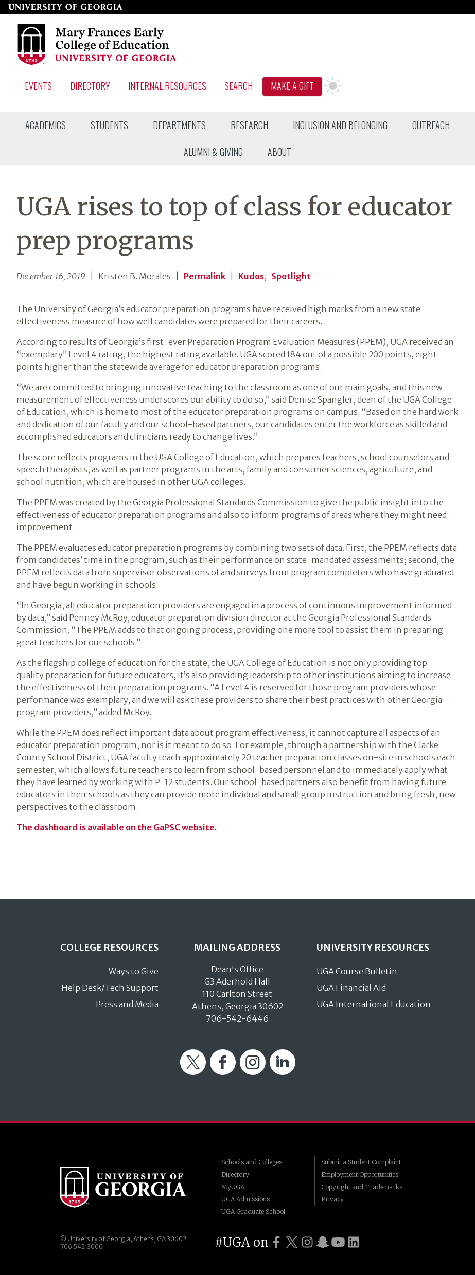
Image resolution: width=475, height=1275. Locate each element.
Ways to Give (134, 971)
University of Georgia (129, 1187)
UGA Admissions (245, 1199)
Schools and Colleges (251, 1162)
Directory (90, 86)
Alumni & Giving (213, 151)
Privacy (332, 1199)
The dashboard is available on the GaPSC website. (116, 827)
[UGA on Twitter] (292, 1242)
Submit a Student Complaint (361, 1162)
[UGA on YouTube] (338, 1242)
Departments (179, 125)
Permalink (204, 276)
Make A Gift (292, 86)
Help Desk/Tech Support (110, 987)
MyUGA (232, 1187)
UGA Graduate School (253, 1211)
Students (109, 125)
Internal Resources (167, 86)
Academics (45, 125)
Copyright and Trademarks (361, 1187)
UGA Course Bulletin (356, 971)
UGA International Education (373, 1004)
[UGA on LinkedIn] (353, 1242)
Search (238, 86)
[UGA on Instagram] (307, 1242)
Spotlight (291, 276)
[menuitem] (45, 125)
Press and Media (127, 1004)
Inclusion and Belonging (340, 125)
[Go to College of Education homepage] (97, 63)
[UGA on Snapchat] (322, 1242)
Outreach (431, 125)
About (279, 151)
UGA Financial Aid (351, 987)
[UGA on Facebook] (276, 1242)
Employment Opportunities (359, 1174)
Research (249, 125)
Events (38, 86)
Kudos (251, 276)
